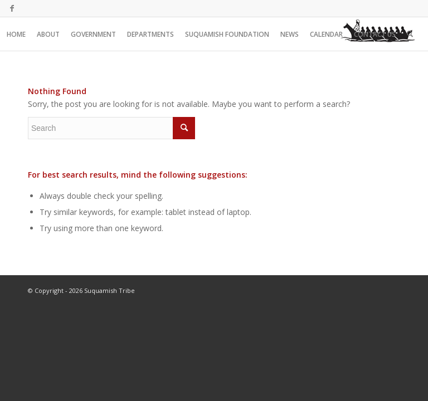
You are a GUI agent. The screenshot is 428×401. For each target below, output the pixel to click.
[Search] (410, 34)
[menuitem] (16, 34)
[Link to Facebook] (11, 8)
